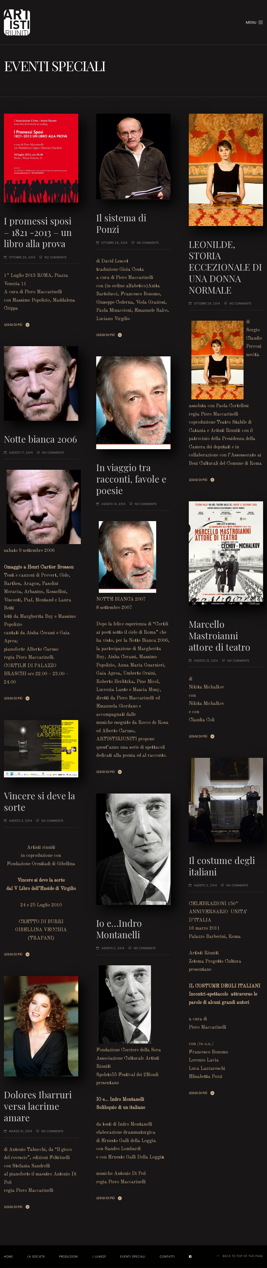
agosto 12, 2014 (206, 661)
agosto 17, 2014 (21, 453)
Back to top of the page (240, 1256)
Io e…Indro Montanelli (119, 929)
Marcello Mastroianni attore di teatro (219, 635)
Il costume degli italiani (222, 866)
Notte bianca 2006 (40, 439)
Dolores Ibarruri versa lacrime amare (38, 1106)
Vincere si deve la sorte (39, 801)
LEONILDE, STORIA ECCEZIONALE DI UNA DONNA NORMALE (225, 267)
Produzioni (68, 1257)
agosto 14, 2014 (113, 504)
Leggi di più (13, 324)
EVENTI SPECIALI (132, 1257)
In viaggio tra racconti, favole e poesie (131, 478)
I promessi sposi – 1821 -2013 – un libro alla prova (38, 232)
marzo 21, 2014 (20, 1131)
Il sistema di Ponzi (121, 223)
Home (8, 1257)
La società (36, 1257)
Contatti (167, 1257)
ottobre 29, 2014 (22, 257)
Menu (254, 22)
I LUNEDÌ (99, 1257)
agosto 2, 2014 (20, 821)
